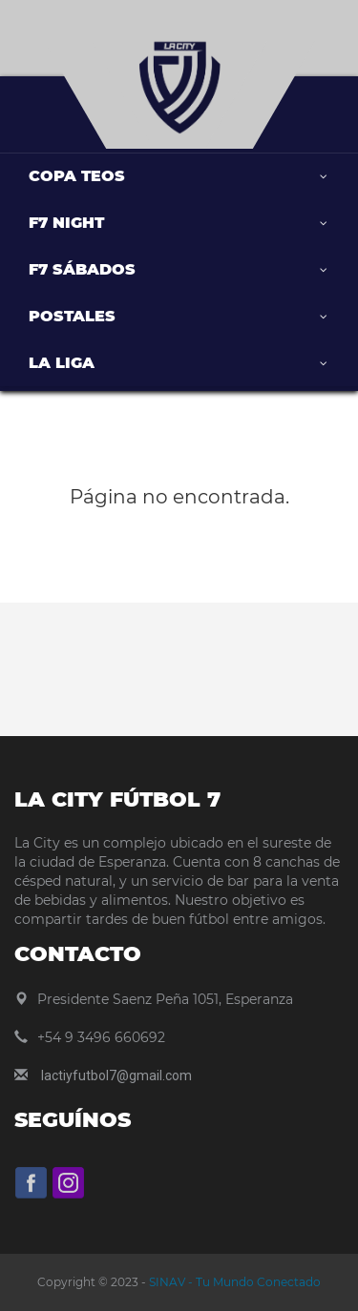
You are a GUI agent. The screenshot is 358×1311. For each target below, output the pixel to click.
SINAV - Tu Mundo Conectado (233, 1282)
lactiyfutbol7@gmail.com (116, 1075)
